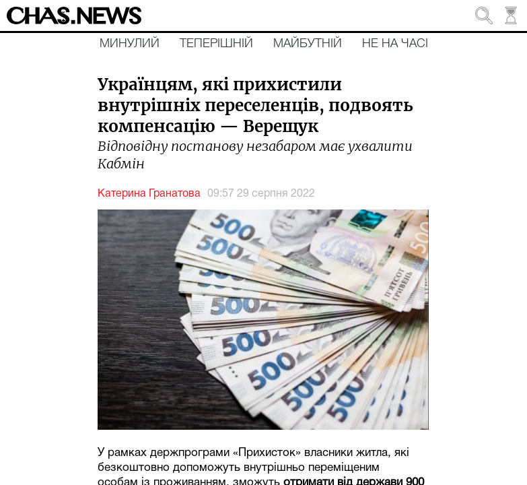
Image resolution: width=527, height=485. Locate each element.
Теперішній (216, 43)
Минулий (130, 43)
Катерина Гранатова (149, 194)
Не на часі (395, 43)
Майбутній (307, 43)
